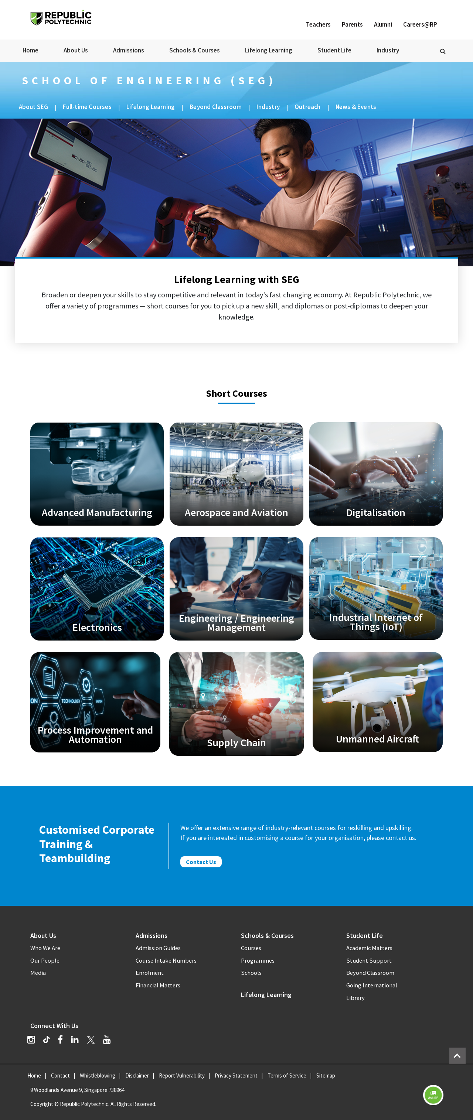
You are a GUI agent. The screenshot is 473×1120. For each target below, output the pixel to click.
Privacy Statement (236, 1075)
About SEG (33, 107)
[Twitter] (91, 1039)
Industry (388, 50)
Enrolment (150, 973)
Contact (60, 1075)
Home (30, 50)
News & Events (356, 107)
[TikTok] (50, 1040)
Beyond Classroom (216, 107)
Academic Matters (369, 948)
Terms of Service (287, 1075)
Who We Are (45, 948)
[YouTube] (107, 1039)
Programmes (258, 960)
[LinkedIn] (75, 1039)
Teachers (318, 24)
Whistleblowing (97, 1075)
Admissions (128, 50)
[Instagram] (31, 1039)
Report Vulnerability (182, 1075)
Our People (44, 960)
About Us (76, 50)
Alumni (383, 24)
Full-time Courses (87, 107)
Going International (371, 985)
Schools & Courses (194, 50)
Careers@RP (420, 24)
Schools (251, 973)
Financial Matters (158, 985)
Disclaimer (137, 1075)
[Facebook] (60, 1039)
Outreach (308, 107)
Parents (352, 24)
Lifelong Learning (268, 50)
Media (38, 973)
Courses (251, 948)
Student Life (334, 50)
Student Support (369, 960)
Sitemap (325, 1075)
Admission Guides (158, 948)
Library (355, 998)
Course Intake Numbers (166, 960)
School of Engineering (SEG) (149, 80)
